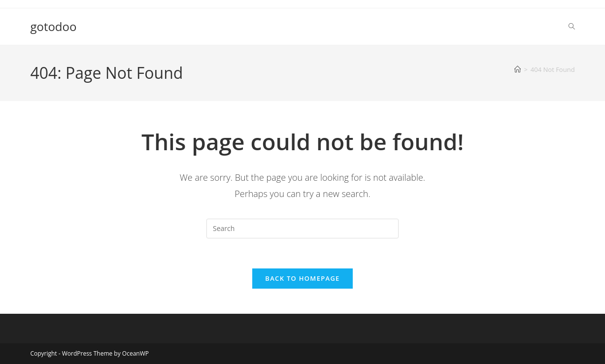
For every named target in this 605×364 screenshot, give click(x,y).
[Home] (517, 69)
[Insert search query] (302, 228)
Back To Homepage (302, 278)
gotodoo (53, 26)
